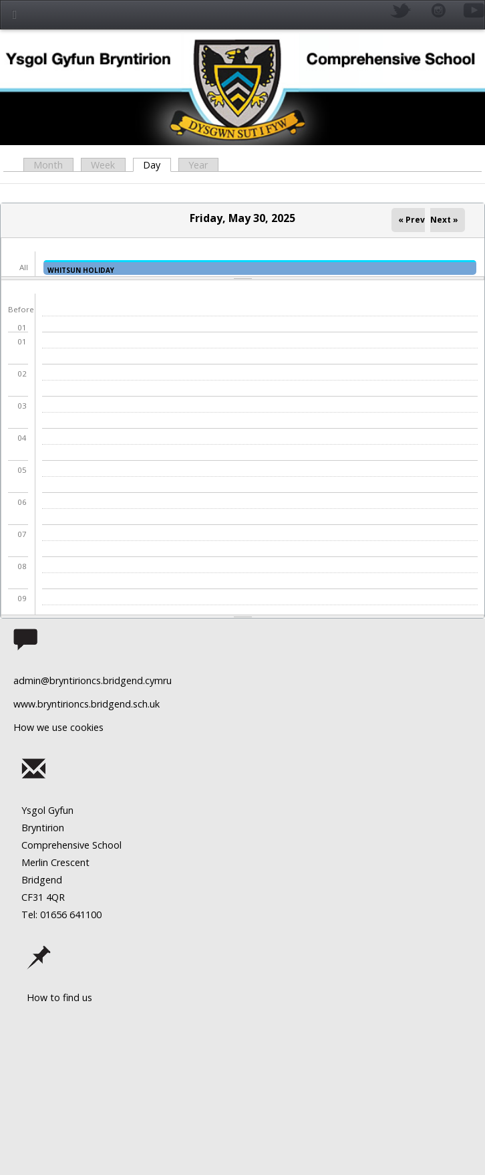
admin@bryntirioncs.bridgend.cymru (92, 680)
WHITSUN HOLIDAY (80, 270)
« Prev (411, 219)
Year (198, 164)
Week (103, 164)
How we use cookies (58, 727)
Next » (444, 219)
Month (48, 164)
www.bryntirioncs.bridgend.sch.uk (86, 704)
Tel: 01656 (44, 914)
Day (156, 164)
